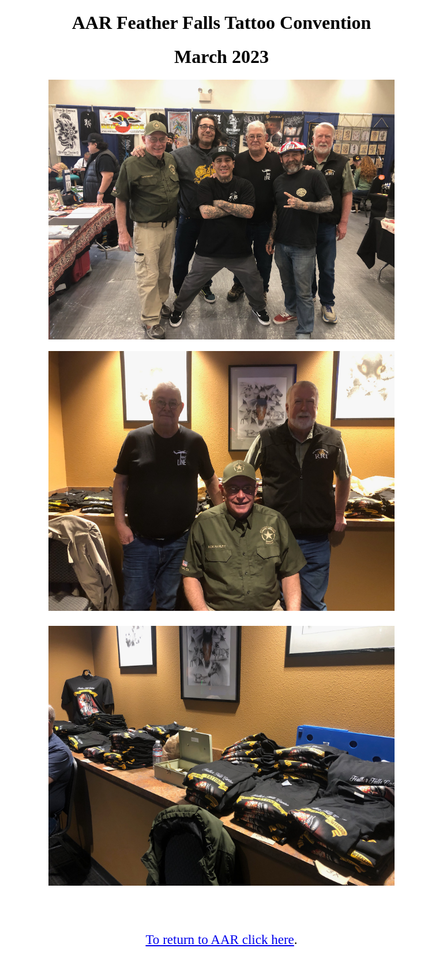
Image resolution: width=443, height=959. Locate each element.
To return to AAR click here (219, 939)
